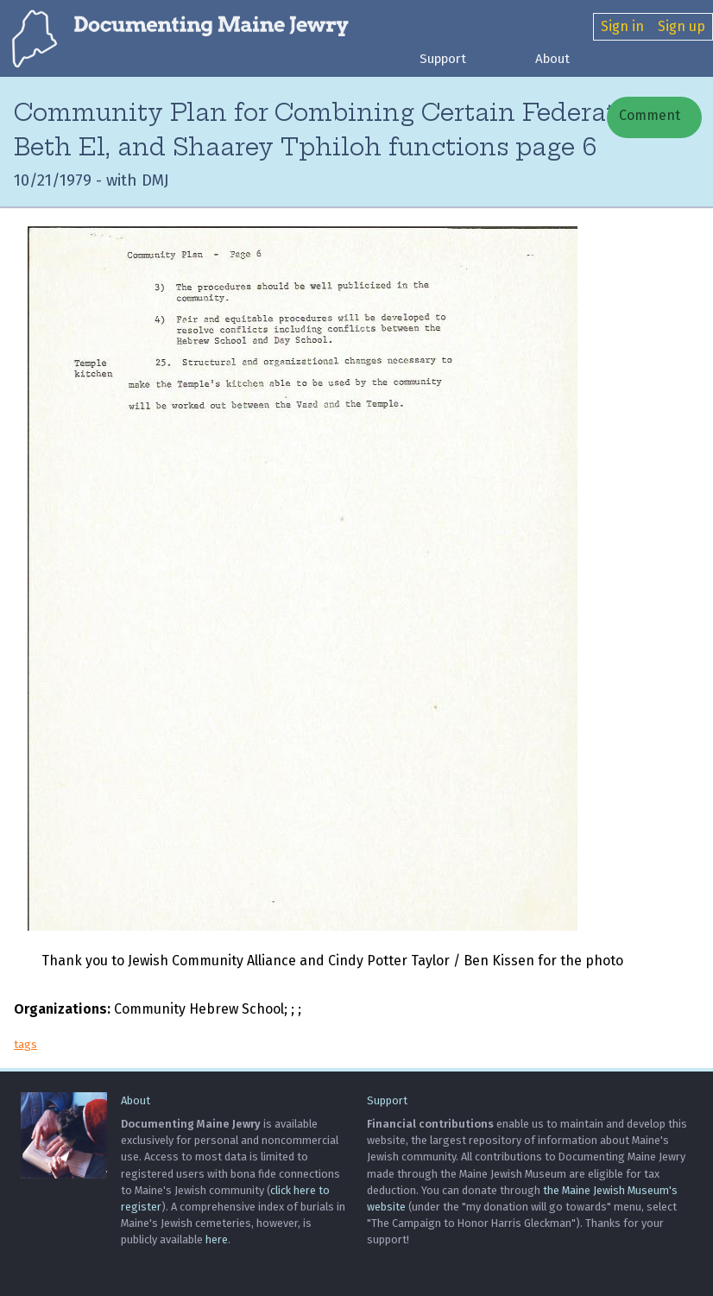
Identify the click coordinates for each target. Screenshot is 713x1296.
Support (443, 58)
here (216, 1239)
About (552, 58)
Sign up (681, 26)
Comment (647, 115)
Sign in (622, 26)
